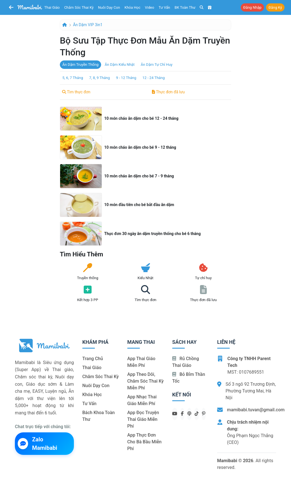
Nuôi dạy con (109, 7)
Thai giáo (52, 7)
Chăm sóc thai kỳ (79, 7)
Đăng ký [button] (275, 7)
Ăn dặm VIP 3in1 (88, 24)
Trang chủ (92, 358)
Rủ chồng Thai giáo (185, 362)
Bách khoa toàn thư (98, 416)
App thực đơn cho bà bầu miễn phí (144, 441)
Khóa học (132, 7)
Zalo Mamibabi (37, 443)
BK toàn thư (185, 7)
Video (149, 7)
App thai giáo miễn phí (141, 362)
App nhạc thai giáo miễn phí (142, 400)
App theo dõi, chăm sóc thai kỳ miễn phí (145, 381)
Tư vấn (164, 7)
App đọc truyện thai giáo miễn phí (143, 419)
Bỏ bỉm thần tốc (188, 378)
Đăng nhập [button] (252, 7)
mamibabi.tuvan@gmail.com (256, 409)
